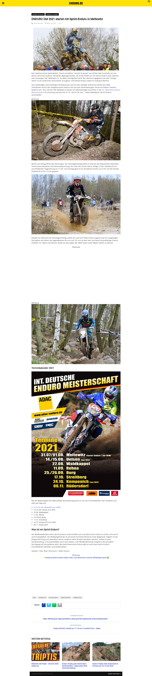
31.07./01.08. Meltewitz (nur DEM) (47, 507)
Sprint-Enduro (65, 597)
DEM (34, 597)
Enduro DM (42, 597)
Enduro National (38, 14)
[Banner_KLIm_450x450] (76, 275)
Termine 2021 (77, 597)
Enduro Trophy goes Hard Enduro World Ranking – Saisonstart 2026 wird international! (74, 666)
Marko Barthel (38, 23)
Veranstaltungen (52, 14)
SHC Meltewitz (53, 597)
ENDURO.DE (76, 3)
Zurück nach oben (114, 673)
